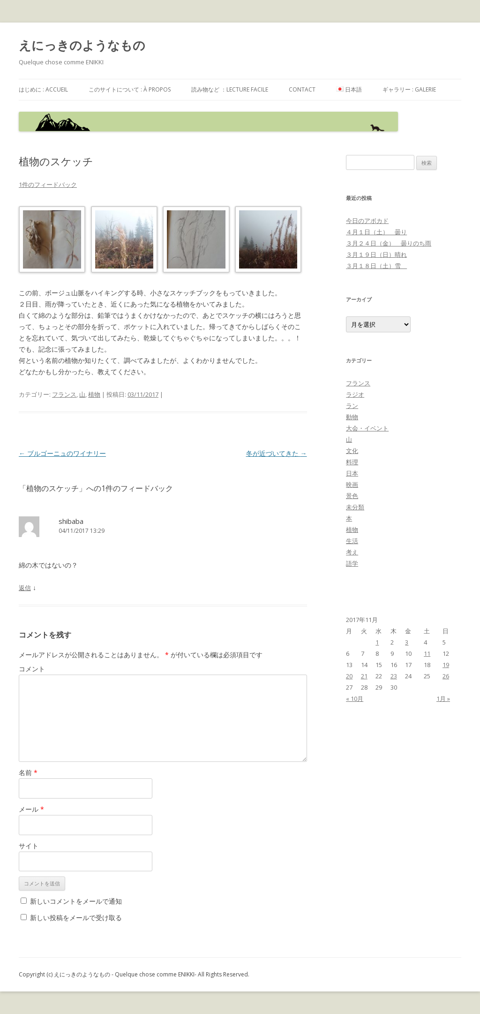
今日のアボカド (367, 220)
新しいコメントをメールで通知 (76, 901)
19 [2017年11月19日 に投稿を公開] (445, 665)
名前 (28, 772)
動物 (352, 417)
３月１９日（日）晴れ (376, 254)
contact (302, 89)
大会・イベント (367, 428)
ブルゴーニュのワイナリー (62, 453)
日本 (352, 473)
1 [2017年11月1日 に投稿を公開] (377, 642)
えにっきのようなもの (82, 45)
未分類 (355, 507)
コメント (32, 668)
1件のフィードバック (48, 184)
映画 (352, 484)
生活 (352, 541)
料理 (352, 462)
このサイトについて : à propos (130, 89)
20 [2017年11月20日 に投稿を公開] (349, 676)
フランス (64, 394)
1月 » (443, 698)
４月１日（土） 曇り (376, 232)
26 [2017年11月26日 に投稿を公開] (445, 676)
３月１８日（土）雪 (376, 265)
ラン (352, 405)
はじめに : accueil (43, 89)
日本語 (349, 89)
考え (352, 552)
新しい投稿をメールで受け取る (76, 917)
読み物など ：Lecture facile (229, 89)
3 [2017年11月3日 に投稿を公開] (406, 642)
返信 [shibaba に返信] (25, 588)
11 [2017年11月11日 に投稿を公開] (427, 653)
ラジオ (355, 394)
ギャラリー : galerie (409, 89)
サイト (28, 845)
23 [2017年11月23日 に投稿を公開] (393, 676)
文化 (352, 450)
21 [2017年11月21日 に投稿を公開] (364, 676)
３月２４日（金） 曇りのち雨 (388, 243)
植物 (94, 394)
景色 (352, 496)
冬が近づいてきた (276, 453)
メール (31, 809)
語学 (352, 563)
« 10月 (354, 698)
